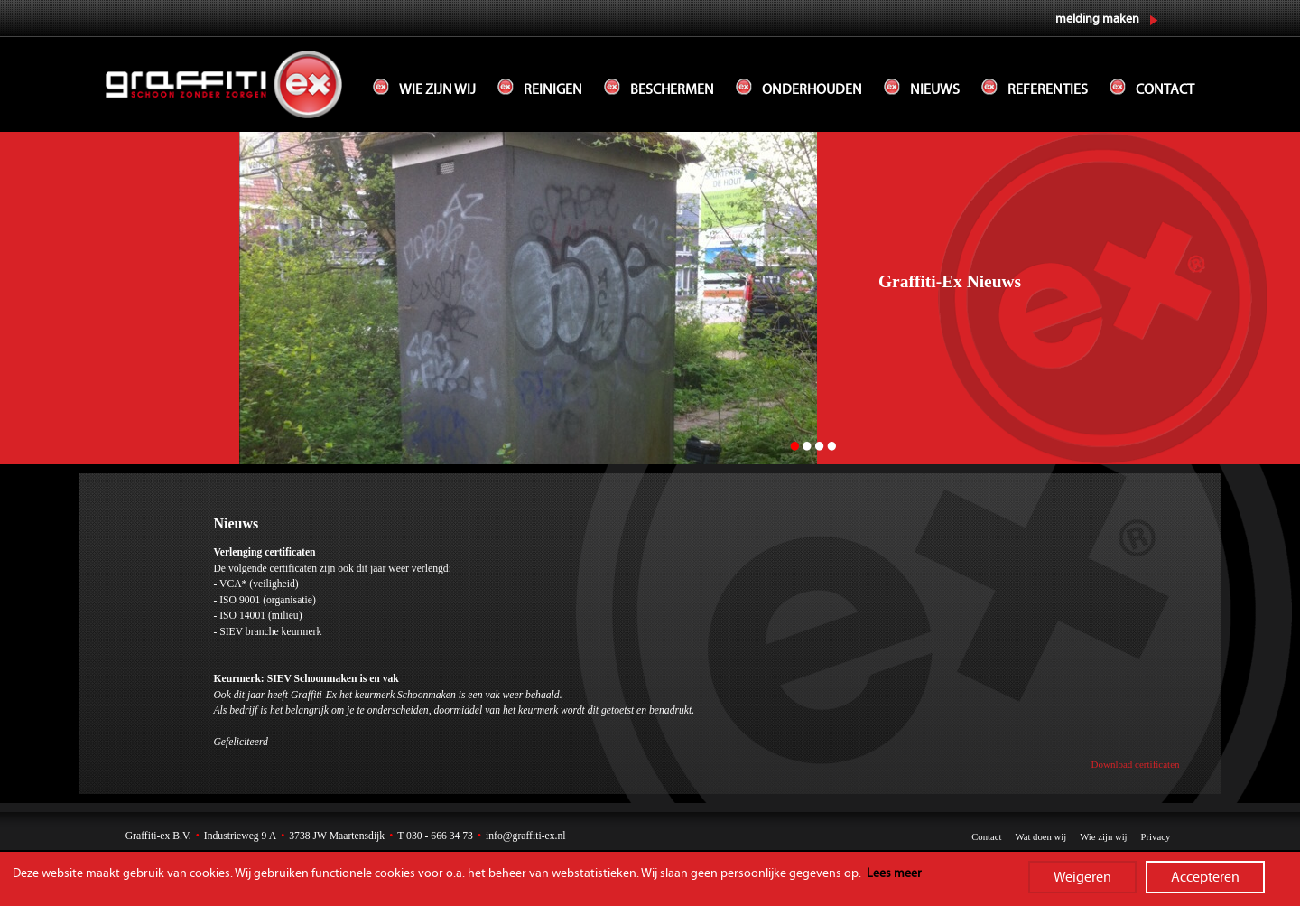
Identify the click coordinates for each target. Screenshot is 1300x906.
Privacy (1156, 836)
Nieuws (935, 89)
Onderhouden (812, 89)
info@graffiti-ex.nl (526, 836)
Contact (1165, 89)
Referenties (1048, 89)
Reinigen (553, 89)
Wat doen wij (1040, 836)
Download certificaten (1135, 764)
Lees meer (894, 873)
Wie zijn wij (437, 89)
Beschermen (672, 89)
